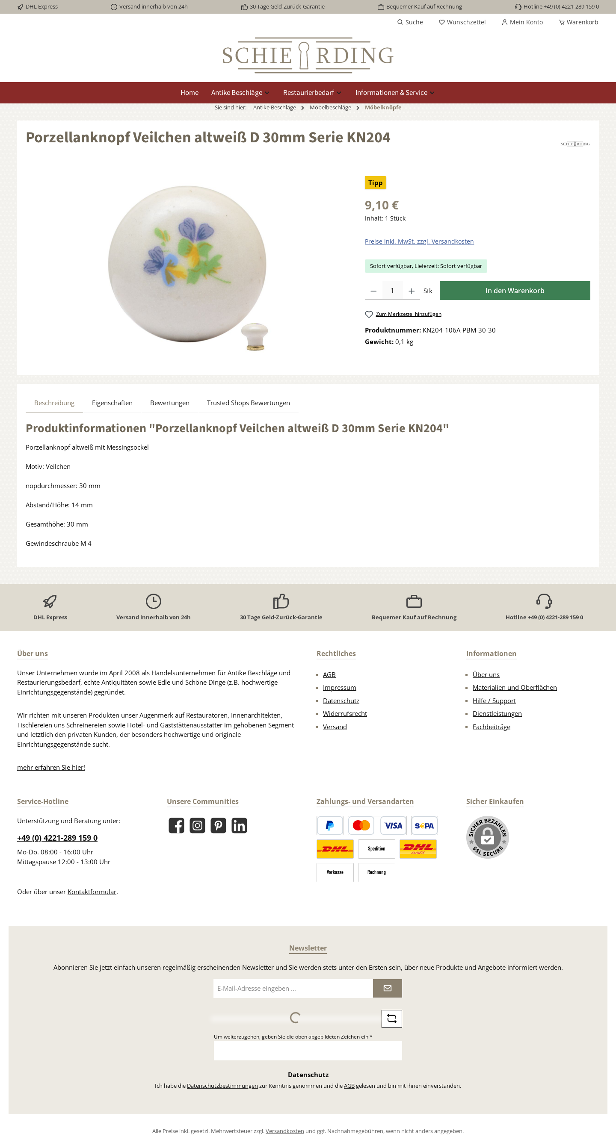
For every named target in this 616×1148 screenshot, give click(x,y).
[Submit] (388, 988)
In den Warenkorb (515, 290)
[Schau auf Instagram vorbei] (197, 825)
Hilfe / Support (494, 700)
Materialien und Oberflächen (515, 687)
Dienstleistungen (497, 713)
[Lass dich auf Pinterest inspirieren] (218, 825)
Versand (335, 726)
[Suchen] (410, 22)
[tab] (54, 402)
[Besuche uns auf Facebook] (176, 825)
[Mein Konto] (522, 22)
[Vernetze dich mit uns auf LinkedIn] (239, 825)
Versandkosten (285, 1131)
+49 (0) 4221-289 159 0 (57, 838)
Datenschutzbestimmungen (222, 1085)
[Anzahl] (392, 290)
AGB (329, 674)
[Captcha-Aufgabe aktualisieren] (392, 1019)
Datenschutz (341, 700)
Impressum (339, 687)
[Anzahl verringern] (373, 290)
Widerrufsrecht (345, 713)
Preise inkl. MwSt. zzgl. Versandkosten (419, 241)
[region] (186, 268)
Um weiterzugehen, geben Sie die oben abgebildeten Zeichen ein (293, 1036)
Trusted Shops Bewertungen (248, 402)
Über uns (486, 674)
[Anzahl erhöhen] (412, 290)
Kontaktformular (92, 891)
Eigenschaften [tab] (112, 402)
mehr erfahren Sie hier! (51, 767)
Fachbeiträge (491, 726)
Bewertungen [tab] (170, 402)
